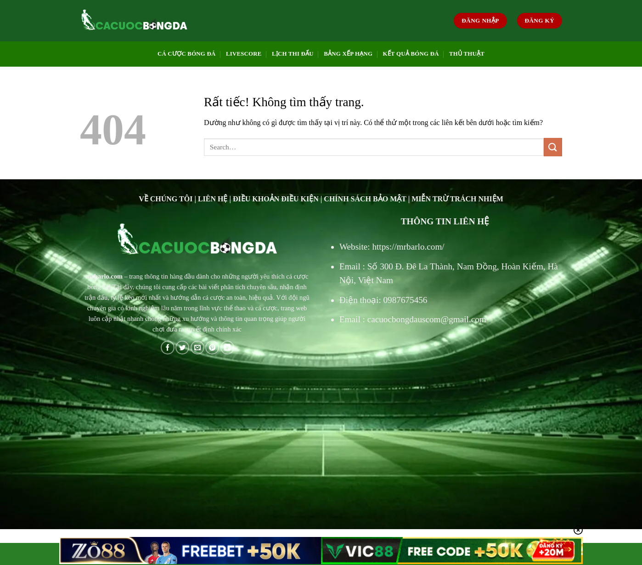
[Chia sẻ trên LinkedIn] (227, 347)
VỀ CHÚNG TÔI (165, 199)
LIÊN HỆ (213, 199)
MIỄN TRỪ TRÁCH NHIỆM (457, 199)
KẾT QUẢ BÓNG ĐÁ (411, 54)
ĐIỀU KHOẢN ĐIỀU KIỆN (276, 199)
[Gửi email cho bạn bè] (197, 347)
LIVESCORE (244, 54)
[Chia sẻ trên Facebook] (168, 347)
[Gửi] (553, 147)
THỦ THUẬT (466, 54)
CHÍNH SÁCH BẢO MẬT (365, 199)
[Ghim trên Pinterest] (212, 347)
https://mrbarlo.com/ (408, 246)
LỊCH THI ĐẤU (293, 54)
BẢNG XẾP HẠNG (348, 54)
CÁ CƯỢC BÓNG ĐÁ (187, 54)
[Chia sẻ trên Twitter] (182, 347)
